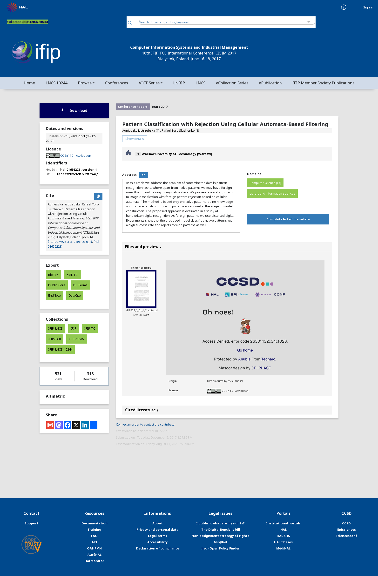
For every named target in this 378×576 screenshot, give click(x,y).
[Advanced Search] (309, 22)
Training (94, 529)
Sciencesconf (346, 536)
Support (31, 523)
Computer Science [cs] (265, 183)
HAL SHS (283, 536)
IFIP (73, 328)
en (143, 175)
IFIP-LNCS (55, 328)
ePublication (270, 83)
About (157, 523)
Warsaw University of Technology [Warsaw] (177, 154)
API (94, 542)
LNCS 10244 (56, 83)
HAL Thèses (283, 542)
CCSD (346, 523)
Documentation (94, 523)
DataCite (75, 295)
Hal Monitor (94, 561)
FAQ (94, 536)
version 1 (78, 136)
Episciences (346, 529)
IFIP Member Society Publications (323, 83)
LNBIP (179, 83)
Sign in (368, 7)
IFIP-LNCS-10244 (60, 349)
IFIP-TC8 (54, 339)
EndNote (54, 295)
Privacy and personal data (157, 529)
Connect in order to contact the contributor (146, 424)
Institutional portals (283, 523)
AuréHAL (94, 554)
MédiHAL (283, 548)
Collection (27, 22)
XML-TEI (73, 274)
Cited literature (142, 410)
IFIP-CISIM (77, 339)
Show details (134, 138)
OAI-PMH (94, 548)
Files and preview (143, 246)
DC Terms (80, 285)
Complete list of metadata (288, 219)
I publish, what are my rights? (220, 523)
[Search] (130, 23)
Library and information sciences (272, 193)
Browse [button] (85, 83)
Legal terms (157, 536)
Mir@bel (220, 542)
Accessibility (157, 542)
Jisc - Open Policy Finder (221, 548)
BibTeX (53, 274)
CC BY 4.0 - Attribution (235, 391)
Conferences (116, 83)
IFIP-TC (89, 328)
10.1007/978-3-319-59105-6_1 (78, 174)
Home (29, 83)
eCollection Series (232, 83)
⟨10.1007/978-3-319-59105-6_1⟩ (70, 241)
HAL (283, 529)
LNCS (200, 83)
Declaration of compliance (157, 548)
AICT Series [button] (149, 83)
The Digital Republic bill (220, 529)
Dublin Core (56, 285)
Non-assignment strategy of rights (220, 536)
